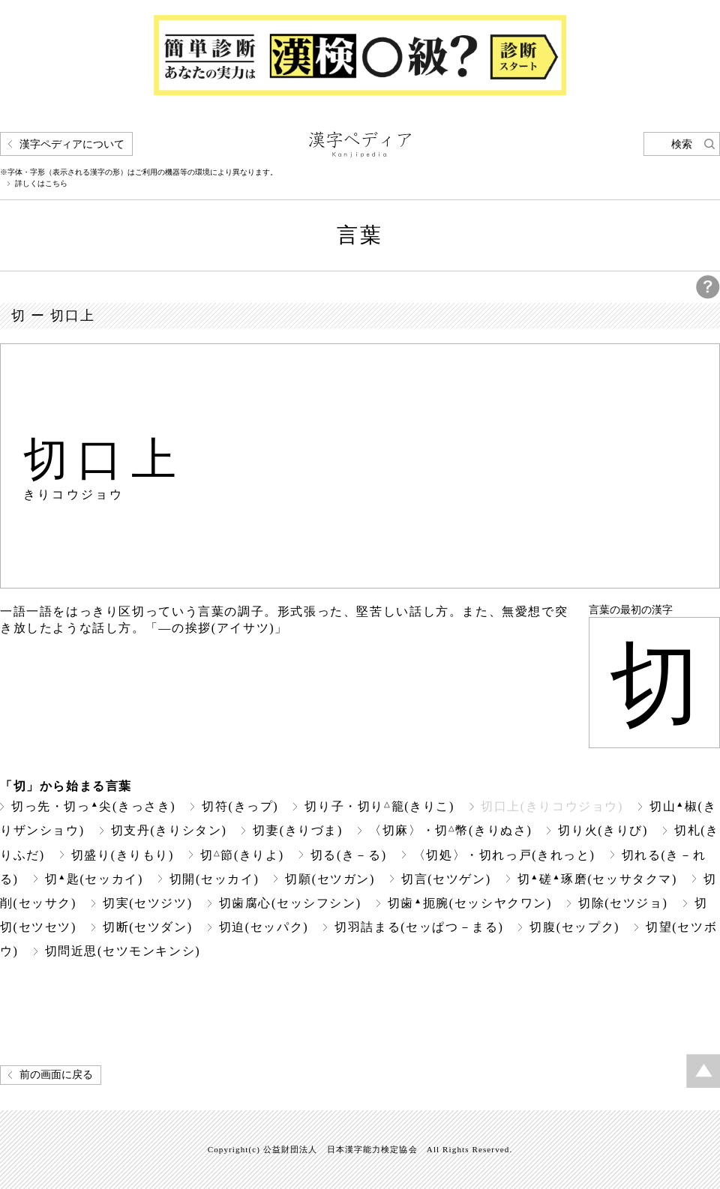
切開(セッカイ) (215, 879)
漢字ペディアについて (72, 144)
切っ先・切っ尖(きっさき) (93, 806)
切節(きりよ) (242, 855)
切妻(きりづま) (298, 830)
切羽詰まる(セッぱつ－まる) (418, 927)
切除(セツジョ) (623, 903)
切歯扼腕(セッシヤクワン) (470, 903)
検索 (681, 144)
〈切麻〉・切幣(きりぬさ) (450, 830)
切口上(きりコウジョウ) (552, 806)
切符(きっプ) (240, 806)
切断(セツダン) (148, 927)
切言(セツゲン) (446, 879)
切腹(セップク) (575, 927)
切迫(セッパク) (264, 927)
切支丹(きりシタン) (169, 830)
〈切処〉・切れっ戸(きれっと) (504, 855)
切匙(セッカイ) (94, 879)
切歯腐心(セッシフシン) (290, 903)
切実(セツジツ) (148, 903)
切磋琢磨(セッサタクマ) (597, 879)
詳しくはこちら (41, 183)
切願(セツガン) (330, 879)
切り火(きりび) (603, 830)
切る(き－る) (348, 855)
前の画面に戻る (56, 1074)
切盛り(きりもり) (122, 855)
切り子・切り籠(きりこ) (379, 806)
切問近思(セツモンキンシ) (123, 951)
